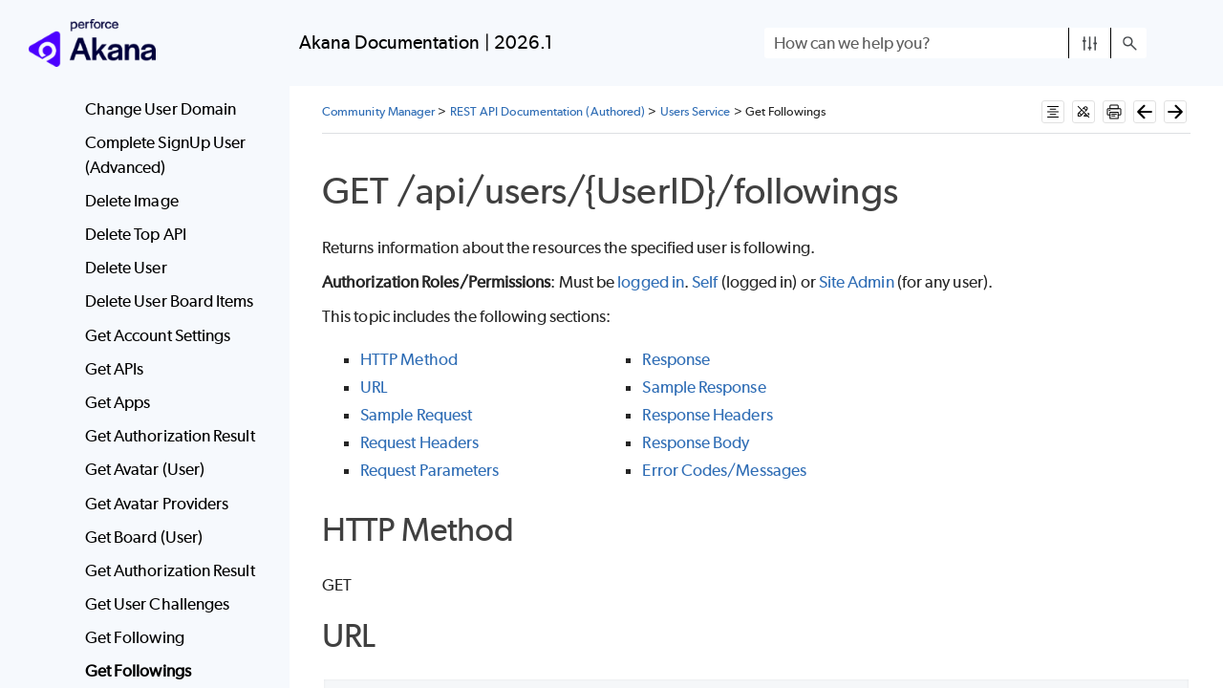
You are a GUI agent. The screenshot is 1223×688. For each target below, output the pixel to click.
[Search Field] (955, 43)
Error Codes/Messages (724, 470)
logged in (650, 281)
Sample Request (416, 414)
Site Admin (856, 281)
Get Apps (118, 402)
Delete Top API (135, 234)
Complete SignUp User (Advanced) (166, 155)
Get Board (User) (144, 537)
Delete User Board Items (169, 301)
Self (705, 281)
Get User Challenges (157, 603)
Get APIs (114, 368)
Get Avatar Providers (157, 503)
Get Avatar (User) (144, 469)
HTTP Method (409, 359)
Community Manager (378, 111)
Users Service (695, 111)
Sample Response (703, 387)
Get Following (134, 637)
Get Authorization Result (170, 435)
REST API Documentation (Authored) (548, 111)
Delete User (126, 267)
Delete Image (132, 200)
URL (373, 387)
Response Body (695, 442)
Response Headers (707, 414)
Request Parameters (429, 470)
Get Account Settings (158, 335)
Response (676, 359)
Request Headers (419, 442)
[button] (1089, 43)
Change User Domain (160, 108)
